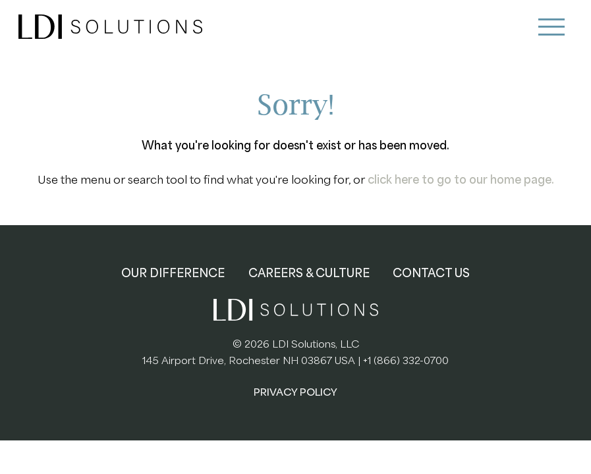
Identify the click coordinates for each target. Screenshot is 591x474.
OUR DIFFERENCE (173, 273)
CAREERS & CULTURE (309, 273)
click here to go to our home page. (461, 179)
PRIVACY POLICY (295, 392)
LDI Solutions (110, 26)
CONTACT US (431, 273)
